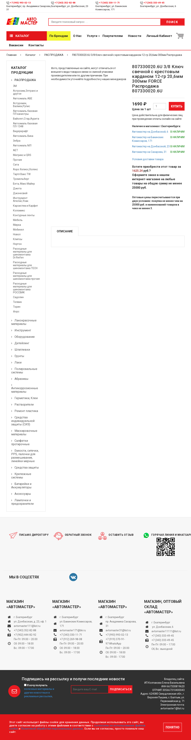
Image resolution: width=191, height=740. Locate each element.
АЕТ (15, 150)
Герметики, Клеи (26, 398)
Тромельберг (21, 178)
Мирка (17, 224)
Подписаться (121, 689)
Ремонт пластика (26, 411)
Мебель (18, 220)
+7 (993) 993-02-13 (117, 634)
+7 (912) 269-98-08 (71, 639)
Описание (65, 231)
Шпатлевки (22, 349)
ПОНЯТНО (172, 727)
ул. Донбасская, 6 (162, 626)
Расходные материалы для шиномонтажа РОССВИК (22, 288)
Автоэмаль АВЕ (22, 98)
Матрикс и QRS (22, 155)
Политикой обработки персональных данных (52, 728)
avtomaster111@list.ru (27, 625)
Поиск (172, 22)
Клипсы (17, 239)
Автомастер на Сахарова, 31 (149, 151)
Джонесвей (20, 193)
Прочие (17, 159)
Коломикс (19, 210)
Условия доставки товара (147, 159)
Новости (134, 36)
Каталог (19, 36)
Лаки (18, 362)
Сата (16, 164)
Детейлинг (22, 343)
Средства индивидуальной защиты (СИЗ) (23, 421)
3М (15, 85)
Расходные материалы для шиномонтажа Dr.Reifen (22, 253)
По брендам (58, 36)
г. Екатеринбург (23, 617)
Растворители (24, 404)
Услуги (92, 36)
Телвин (17, 301)
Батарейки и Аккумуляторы (21, 485)
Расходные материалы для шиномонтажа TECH (25, 265)
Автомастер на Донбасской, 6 (150, 131)
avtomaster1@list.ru (172, 708)
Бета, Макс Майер (24, 183)
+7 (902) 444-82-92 (25, 634)
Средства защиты (27, 467)
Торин (16, 306)
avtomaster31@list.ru (118, 630)
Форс (16, 311)
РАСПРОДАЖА (53, 55)
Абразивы (21, 379)
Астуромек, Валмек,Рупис (21, 105)
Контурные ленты (24, 215)
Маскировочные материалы (24, 432)
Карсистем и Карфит (25, 205)
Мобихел (18, 229)
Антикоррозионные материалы (24, 389)
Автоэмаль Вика (23, 135)
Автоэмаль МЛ (22, 145)
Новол (17, 234)
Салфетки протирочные (20, 442)
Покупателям (112, 36)
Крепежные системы (21, 475)
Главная (11, 55)
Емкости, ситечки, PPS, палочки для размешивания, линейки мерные (25, 456)
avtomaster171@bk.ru (73, 630)
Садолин (18, 297)
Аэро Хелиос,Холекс (25, 169)
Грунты (19, 356)
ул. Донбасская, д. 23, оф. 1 (30, 621)
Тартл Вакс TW (21, 174)
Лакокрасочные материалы (24, 322)
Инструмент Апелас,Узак (20, 199)
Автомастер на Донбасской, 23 (151, 146)
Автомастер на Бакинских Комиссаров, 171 (147, 139)
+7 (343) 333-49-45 (154, 2)
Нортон (17, 243)
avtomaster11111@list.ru (166, 631)
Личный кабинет (159, 36)
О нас (77, 36)
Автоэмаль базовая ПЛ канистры (25, 112)
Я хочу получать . (39, 691)
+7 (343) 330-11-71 (109, 2)
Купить (176, 106)
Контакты (36, 45)
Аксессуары (23, 494)
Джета (17, 188)
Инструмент (23, 330)
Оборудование (25, 337)
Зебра (16, 140)
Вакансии (16, 45)
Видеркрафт (20, 131)
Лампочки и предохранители (22, 501)
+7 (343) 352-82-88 (65, 2)
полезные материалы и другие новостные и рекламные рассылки (39, 692)
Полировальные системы (24, 370)
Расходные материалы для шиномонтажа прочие (26, 275)
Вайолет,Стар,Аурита (26, 118)
